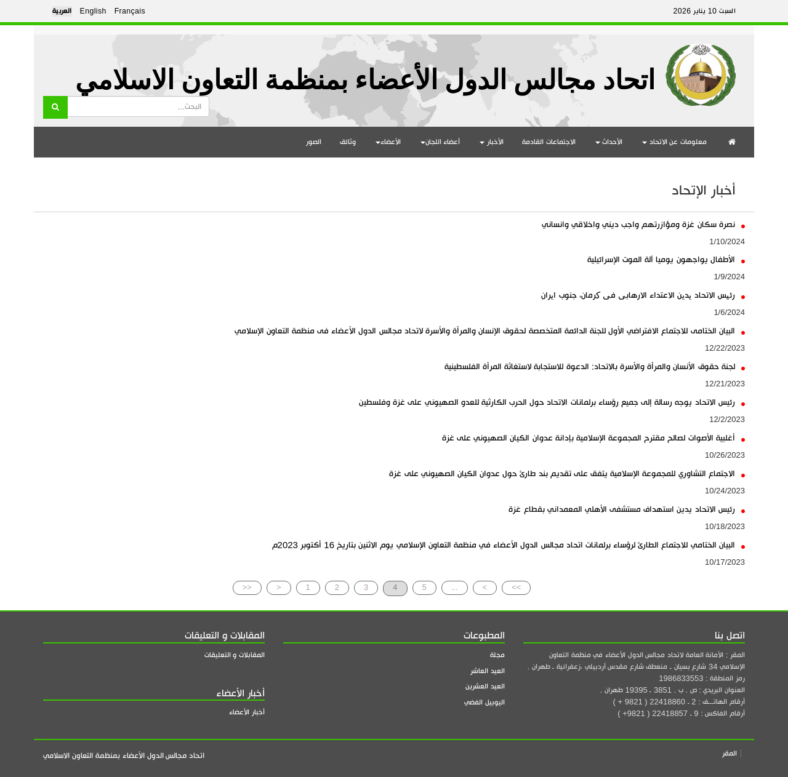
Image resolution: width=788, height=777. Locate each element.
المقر (729, 753)
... (454, 587)
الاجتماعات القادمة (549, 141)
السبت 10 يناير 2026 (704, 11)
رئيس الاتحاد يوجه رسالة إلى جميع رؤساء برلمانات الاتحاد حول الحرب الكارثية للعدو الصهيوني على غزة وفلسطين (552, 402)
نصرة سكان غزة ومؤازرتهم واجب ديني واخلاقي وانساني (643, 224)
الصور (313, 141)
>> (516, 587)
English (93, 11)
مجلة (497, 654)
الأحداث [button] (609, 141)
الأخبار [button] (492, 141)
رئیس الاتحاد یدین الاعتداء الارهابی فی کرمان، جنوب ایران (643, 295)
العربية (62, 11)
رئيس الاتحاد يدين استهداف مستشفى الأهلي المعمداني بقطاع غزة (627, 509)
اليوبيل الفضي (484, 702)
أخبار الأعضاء (247, 712)
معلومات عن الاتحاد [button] (674, 141)
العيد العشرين (485, 686)
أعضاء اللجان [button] (440, 141)
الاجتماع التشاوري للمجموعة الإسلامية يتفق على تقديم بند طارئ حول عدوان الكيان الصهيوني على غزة (567, 473)
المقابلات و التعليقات (234, 654)
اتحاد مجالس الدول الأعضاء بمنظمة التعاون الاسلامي (365, 80)
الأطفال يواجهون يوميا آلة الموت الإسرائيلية (666, 259)
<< (247, 587)
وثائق (348, 141)
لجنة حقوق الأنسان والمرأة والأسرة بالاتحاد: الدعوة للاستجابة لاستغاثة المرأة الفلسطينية (594, 366)
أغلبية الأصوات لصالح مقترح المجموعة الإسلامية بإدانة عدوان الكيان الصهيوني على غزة (593, 437)
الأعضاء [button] (388, 141)
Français (130, 11)
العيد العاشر (487, 670)
